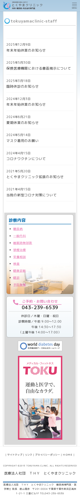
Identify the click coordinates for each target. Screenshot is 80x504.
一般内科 (19, 236)
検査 (16, 264)
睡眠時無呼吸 (22, 243)
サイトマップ (14, 454)
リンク (28, 454)
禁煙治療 (19, 250)
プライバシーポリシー (47, 454)
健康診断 (19, 271)
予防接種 (19, 285)
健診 (16, 278)
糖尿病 (18, 229)
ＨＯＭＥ (68, 454)
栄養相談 (19, 257)
